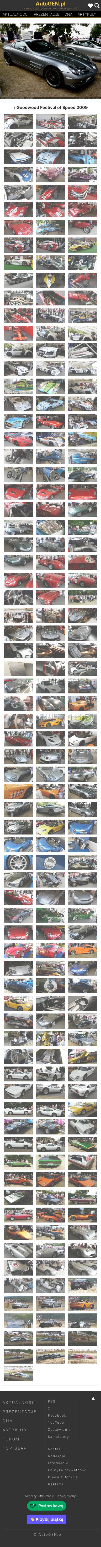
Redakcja (56, 1456)
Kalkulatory (58, 1437)
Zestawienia (59, 1430)
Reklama (56, 1484)
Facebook (57, 1415)
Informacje (58, 1463)
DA (68, 14)
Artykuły (87, 14)
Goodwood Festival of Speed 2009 (52, 107)
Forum (11, 1439)
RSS (51, 1401)
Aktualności (16, 14)
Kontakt (55, 1449)
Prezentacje (46, 14)
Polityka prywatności (68, 1470)
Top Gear (15, 1448)
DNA (8, 1420)
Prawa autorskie (63, 1477)
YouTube (56, 1422)
